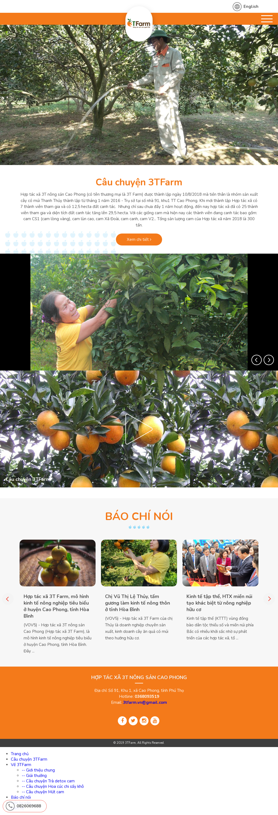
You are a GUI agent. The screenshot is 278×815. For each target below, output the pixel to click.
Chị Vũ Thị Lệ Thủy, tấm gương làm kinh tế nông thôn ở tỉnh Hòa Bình (137, 603)
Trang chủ (20, 754)
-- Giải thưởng (34, 775)
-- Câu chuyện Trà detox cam (48, 781)
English (251, 6)
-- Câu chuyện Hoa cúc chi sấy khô (53, 786)
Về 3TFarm (21, 764)
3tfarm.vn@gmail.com (145, 702)
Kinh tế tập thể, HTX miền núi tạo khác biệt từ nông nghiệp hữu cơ (219, 603)
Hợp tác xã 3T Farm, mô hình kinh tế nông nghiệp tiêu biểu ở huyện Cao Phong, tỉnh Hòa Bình (56, 606)
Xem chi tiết (139, 239)
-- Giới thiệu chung (38, 770)
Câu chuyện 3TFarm (139, 182)
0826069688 (29, 806)
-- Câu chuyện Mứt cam (43, 792)
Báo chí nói (21, 797)
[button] (256, 360)
